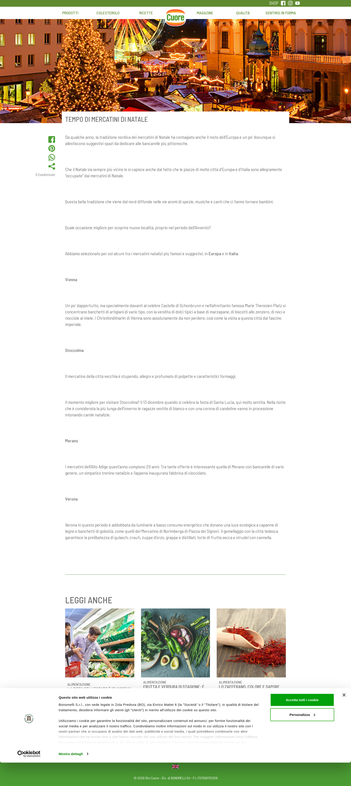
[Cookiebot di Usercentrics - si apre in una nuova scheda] (29, 777)
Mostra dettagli (71, 777)
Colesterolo (108, 12)
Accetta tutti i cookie (302, 723)
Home (175, 15)
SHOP (273, 3)
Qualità (243, 12)
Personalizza (302, 738)
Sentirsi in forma (280, 12)
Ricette (146, 12)
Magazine (205, 12)
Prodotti (70, 12)
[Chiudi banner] (344, 718)
